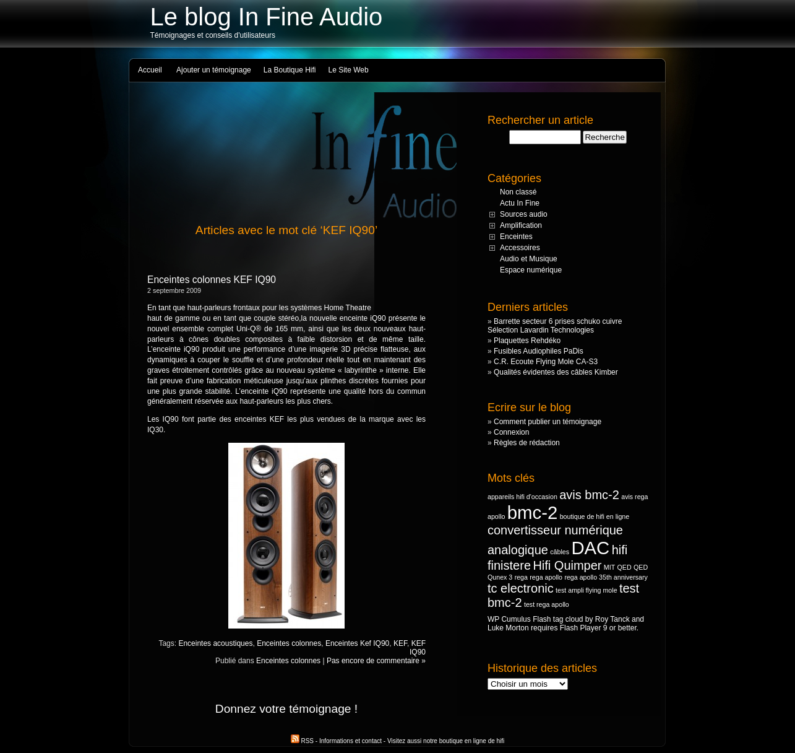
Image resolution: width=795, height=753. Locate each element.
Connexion (511, 432)
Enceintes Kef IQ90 (357, 643)
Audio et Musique (528, 259)
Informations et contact (350, 741)
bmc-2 (532, 512)
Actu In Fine (519, 203)
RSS (303, 741)
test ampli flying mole (586, 590)
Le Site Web (349, 70)
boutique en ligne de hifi (472, 741)
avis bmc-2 (589, 495)
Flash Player (580, 628)
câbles (559, 551)
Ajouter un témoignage (213, 70)
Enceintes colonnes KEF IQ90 (211, 279)
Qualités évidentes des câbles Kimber (556, 372)
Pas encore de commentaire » (376, 660)
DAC (590, 548)
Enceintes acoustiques (215, 643)
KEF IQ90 (418, 647)
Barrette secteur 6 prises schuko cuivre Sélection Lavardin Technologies (555, 325)
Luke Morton (508, 628)
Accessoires (520, 247)
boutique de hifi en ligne (595, 516)
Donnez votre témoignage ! (286, 708)
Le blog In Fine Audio (266, 16)
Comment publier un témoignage (547, 421)
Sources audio (524, 214)
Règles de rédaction (527, 442)
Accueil (150, 70)
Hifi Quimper (567, 565)
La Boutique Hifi (290, 70)
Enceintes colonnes (289, 643)
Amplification (521, 225)
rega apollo (546, 577)
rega (521, 577)
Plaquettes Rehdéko (527, 340)
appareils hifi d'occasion (522, 496)
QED (624, 567)
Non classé (518, 192)
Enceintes (516, 236)
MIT (609, 567)
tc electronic (521, 588)
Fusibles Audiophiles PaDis (538, 351)
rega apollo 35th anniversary (605, 577)
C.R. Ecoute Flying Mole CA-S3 (546, 361)
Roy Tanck (612, 619)
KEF (400, 643)
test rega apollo (546, 604)
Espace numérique (531, 270)
